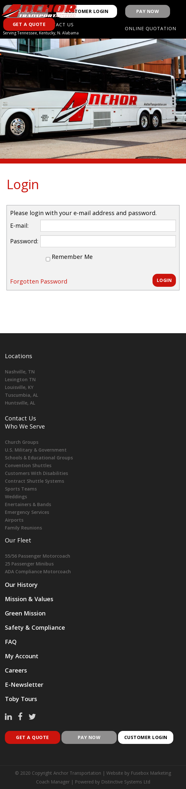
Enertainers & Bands (28, 504)
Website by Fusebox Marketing (138, 773)
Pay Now (147, 11)
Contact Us (20, 418)
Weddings (16, 496)
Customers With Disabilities (36, 473)
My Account (21, 656)
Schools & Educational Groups (39, 458)
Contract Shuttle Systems (34, 481)
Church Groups (21, 442)
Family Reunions (23, 528)
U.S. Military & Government (36, 450)
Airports (14, 520)
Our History (21, 585)
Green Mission (25, 613)
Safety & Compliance (35, 627)
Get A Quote (32, 737)
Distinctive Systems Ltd (125, 782)
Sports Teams (21, 489)
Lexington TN (20, 379)
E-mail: (19, 225)
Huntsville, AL (20, 403)
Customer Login (86, 11)
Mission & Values (29, 599)
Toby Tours (21, 699)
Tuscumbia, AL (21, 395)
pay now (89, 737)
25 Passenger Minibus (29, 564)
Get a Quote (29, 24)
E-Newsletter (24, 684)
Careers (16, 670)
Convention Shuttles (28, 465)
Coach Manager (53, 782)
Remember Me (72, 257)
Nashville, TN (20, 372)
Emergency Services (27, 512)
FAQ (11, 642)
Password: (24, 241)
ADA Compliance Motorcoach (38, 571)
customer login (145, 737)
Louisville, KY (19, 387)
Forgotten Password (38, 281)
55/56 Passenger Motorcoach (37, 556)
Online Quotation (150, 28)
